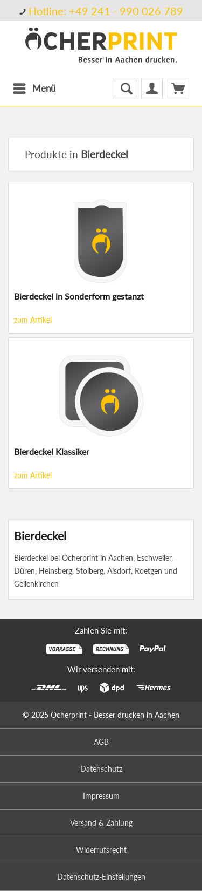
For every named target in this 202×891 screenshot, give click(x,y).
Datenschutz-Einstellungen (101, 876)
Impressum (101, 795)
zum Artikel (33, 319)
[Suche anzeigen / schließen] (125, 88)
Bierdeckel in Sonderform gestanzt (79, 296)
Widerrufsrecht (101, 849)
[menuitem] (101, 10)
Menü (34, 87)
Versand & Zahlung (101, 822)
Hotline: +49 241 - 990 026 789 (106, 10)
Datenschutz (101, 768)
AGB (101, 741)
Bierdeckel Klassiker (51, 451)
